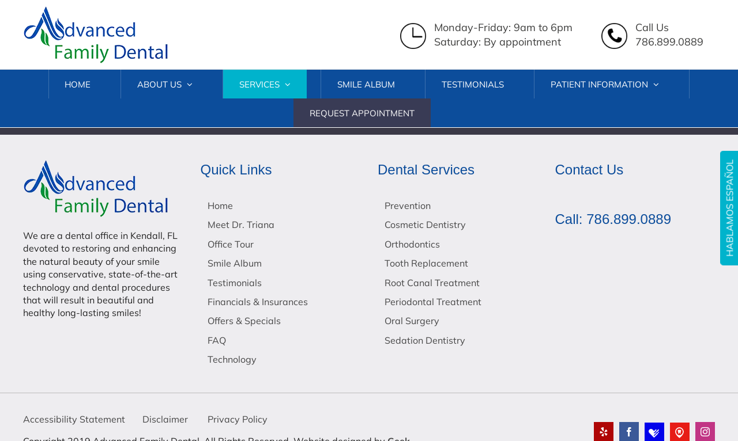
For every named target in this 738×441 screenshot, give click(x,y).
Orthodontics (412, 244)
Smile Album (235, 263)
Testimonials (235, 282)
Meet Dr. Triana (241, 224)
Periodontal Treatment (433, 301)
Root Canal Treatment (432, 282)
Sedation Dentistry (425, 340)
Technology (232, 359)
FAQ (217, 340)
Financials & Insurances (258, 301)
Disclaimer (165, 419)
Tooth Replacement (426, 263)
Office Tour (231, 244)
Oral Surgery (412, 320)
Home (220, 205)
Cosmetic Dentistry (425, 224)
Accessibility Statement (74, 419)
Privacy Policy (236, 419)
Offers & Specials (244, 320)
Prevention (408, 205)
